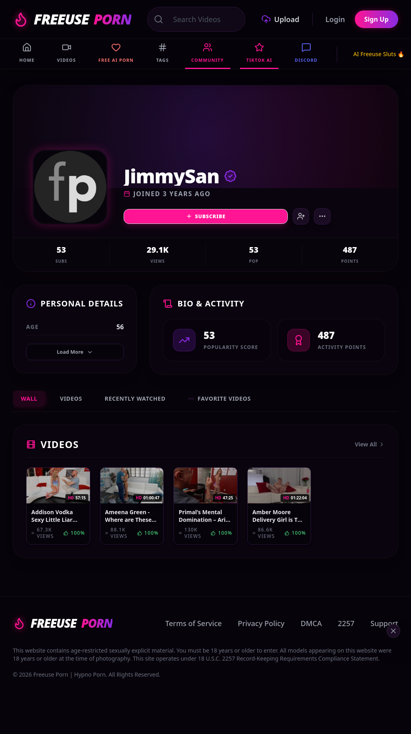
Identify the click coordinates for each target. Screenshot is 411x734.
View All (370, 448)
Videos (71, 402)
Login (335, 19)
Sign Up (376, 19)
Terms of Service (193, 627)
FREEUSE (72, 19)
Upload (280, 19)
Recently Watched (135, 402)
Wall (29, 402)
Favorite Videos (219, 402)
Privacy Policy (261, 627)
